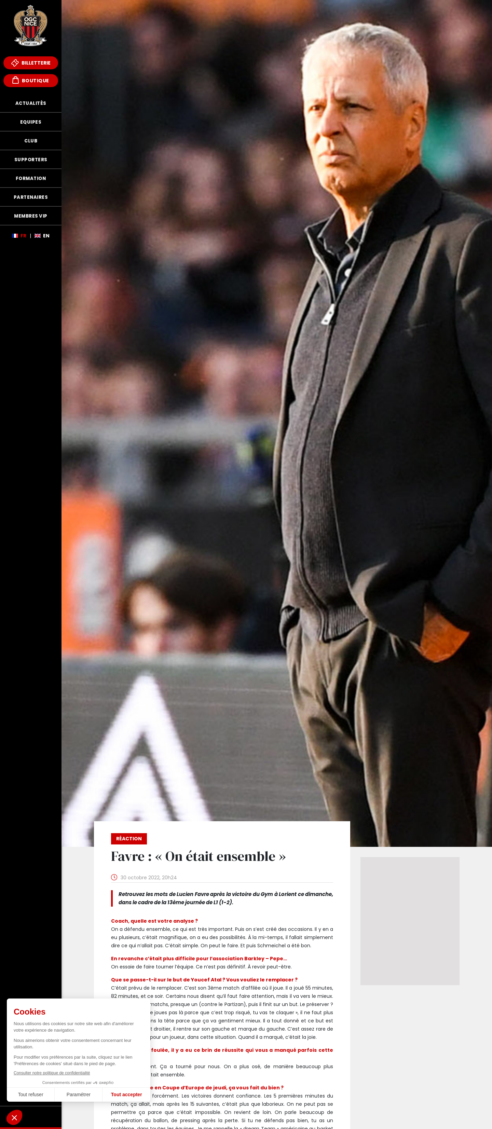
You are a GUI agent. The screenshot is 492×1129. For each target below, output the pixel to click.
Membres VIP (30, 216)
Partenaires (31, 197)
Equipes (31, 122)
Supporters (30, 159)
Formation (31, 178)
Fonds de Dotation (31, 1116)
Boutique (30, 80)
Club (30, 141)
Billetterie (31, 63)
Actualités (30, 103)
